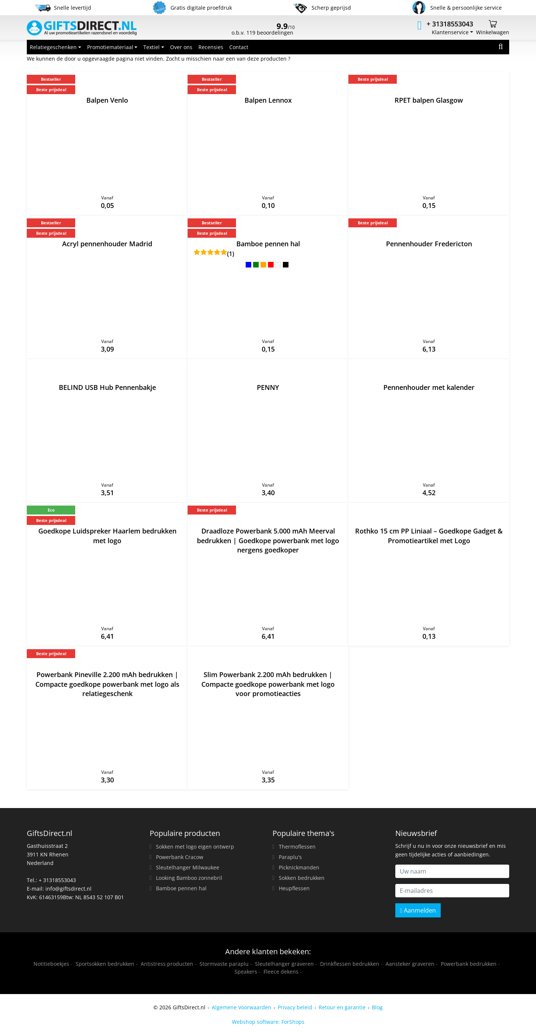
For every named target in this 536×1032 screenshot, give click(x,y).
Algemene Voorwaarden (241, 1007)
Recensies (210, 47)
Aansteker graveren (410, 963)
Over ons (181, 47)
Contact (238, 47)
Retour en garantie (342, 1007)
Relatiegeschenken (53, 47)
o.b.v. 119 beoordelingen (263, 29)
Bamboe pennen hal (181, 888)
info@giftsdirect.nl (68, 888)
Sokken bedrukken (302, 877)
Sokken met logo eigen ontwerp (195, 846)
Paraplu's (290, 856)
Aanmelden (418, 910)
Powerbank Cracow (179, 856)
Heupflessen (294, 888)
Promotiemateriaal (110, 47)
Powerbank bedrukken (469, 963)
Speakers (245, 971)
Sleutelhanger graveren (284, 963)
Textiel (151, 47)
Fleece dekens (281, 971)
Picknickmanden (299, 867)
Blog (377, 1007)
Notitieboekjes (51, 963)
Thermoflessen (297, 846)
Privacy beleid (295, 1007)
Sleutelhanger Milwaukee (187, 867)
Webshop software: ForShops (268, 1021)
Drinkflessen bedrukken (349, 963)
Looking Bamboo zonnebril (189, 877)
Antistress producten (167, 963)
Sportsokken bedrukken (105, 963)
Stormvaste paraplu (224, 963)
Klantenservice (450, 32)
